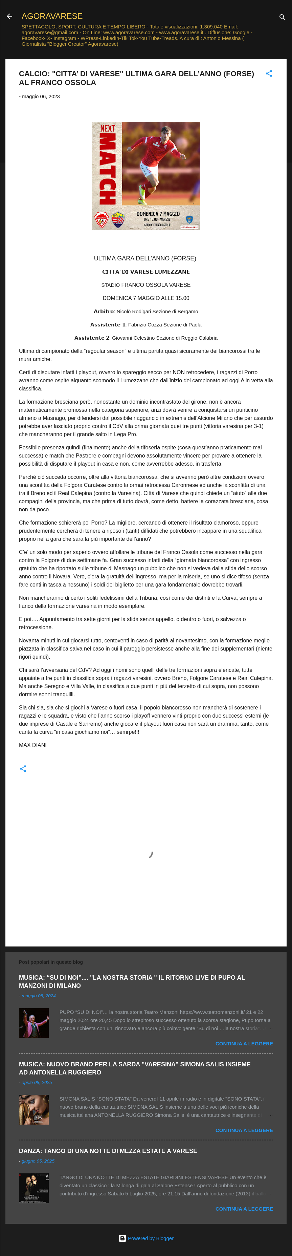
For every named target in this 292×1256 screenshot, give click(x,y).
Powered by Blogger (146, 1238)
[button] (269, 74)
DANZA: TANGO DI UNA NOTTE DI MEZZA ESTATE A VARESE (108, 1151)
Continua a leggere (244, 1043)
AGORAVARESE (52, 16)
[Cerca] (282, 18)
